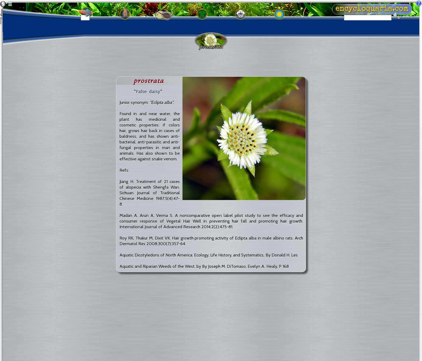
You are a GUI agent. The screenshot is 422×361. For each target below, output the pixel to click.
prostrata (149, 80)
